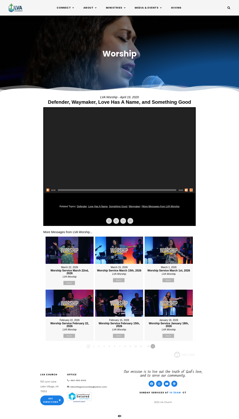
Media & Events (148, 8)
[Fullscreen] (191, 190)
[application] (119, 150)
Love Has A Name (98, 206)
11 (141, 346)
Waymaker (134, 206)
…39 (147, 346)
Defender (82, 206)
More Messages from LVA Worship (161, 206)
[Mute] (186, 190)
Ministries (116, 8)
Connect (65, 8)
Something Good (118, 206)
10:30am (175, 392)
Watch (69, 283)
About (90, 8)
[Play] (47, 190)
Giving (176, 7)
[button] (228, 7)
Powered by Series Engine (184, 355)
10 (135, 346)
